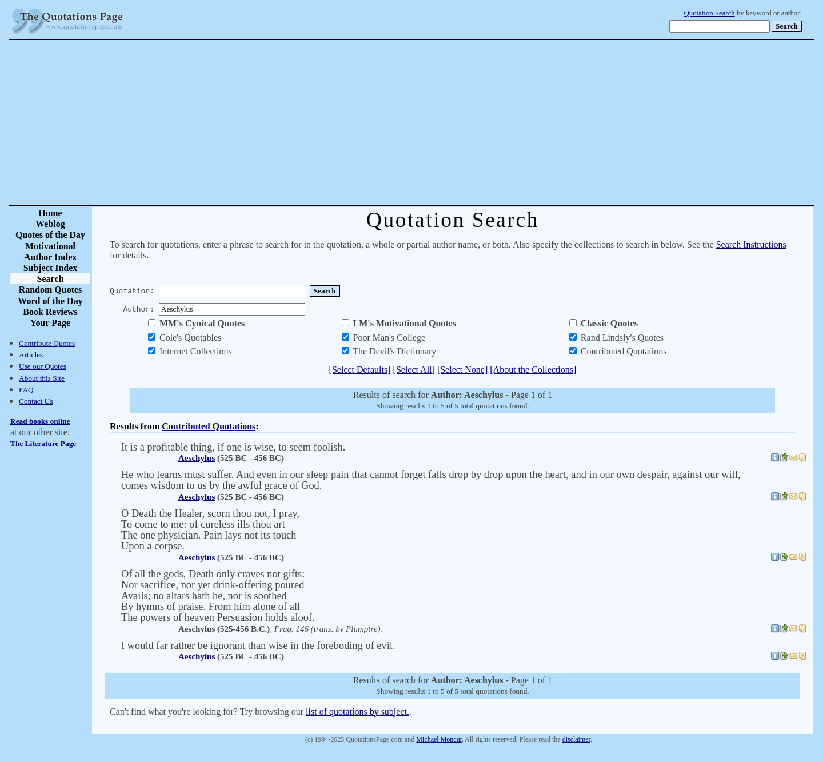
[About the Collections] (533, 369)
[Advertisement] (451, 122)
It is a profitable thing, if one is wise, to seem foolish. (233, 447)
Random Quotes (50, 289)
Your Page (50, 323)
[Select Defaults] (360, 369)
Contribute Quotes (47, 343)
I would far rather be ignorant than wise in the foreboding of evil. (258, 645)
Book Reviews (50, 312)
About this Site (42, 378)
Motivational (50, 246)
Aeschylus (196, 458)
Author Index (50, 257)
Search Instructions (751, 244)
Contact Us (36, 401)
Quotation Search (709, 13)
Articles (31, 354)
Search (50, 279)
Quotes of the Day (50, 235)
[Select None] (462, 369)
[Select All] (414, 369)
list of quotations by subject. (357, 711)
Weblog (50, 224)
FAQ (26, 389)
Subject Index (50, 268)
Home (50, 213)
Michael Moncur (439, 739)
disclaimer (576, 739)
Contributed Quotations (208, 426)
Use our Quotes (42, 366)
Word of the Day (50, 301)
